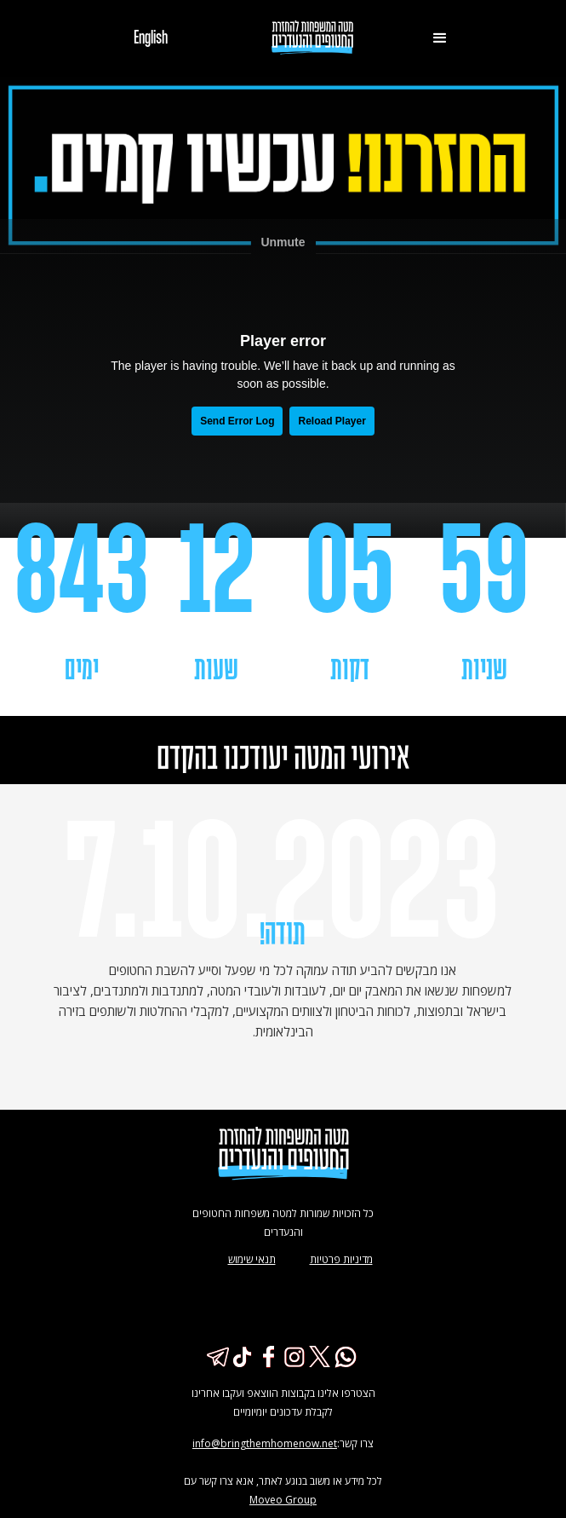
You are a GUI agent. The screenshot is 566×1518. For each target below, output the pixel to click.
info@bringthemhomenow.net (264, 1443)
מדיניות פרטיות (341, 1259)
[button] (440, 38)
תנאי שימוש (252, 1259)
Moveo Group (283, 1499)
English (151, 38)
